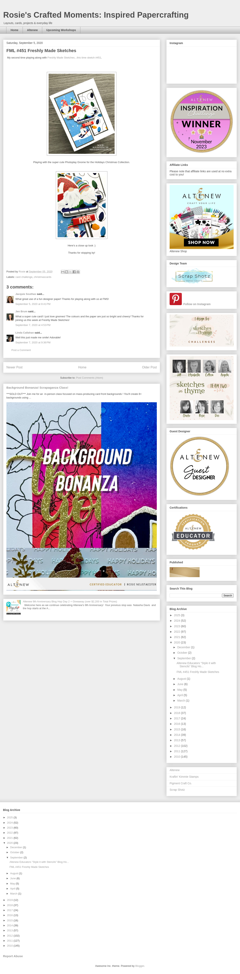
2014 (177, 734)
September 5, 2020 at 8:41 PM (32, 304)
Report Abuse (13, 956)
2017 (177, 718)
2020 (177, 642)
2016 (177, 723)
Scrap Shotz (177, 789)
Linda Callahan (24, 332)
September (184, 658)
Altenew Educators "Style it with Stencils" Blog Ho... (196, 664)
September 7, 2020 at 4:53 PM (32, 325)
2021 (177, 637)
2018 (177, 713)
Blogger (139, 965)
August (182, 678)
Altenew (32, 30)
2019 (177, 707)
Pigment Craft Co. (181, 783)
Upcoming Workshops (61, 30)
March (181, 700)
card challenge (24, 276)
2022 (177, 631)
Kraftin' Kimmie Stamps (184, 776)
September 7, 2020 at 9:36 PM (32, 342)
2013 (177, 740)
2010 (177, 756)
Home (14, 30)
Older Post (149, 367)
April (180, 695)
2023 (177, 626)
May (180, 689)
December (184, 647)
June (180, 684)
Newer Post (14, 367)
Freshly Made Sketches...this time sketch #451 (74, 57)
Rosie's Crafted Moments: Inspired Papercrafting (96, 14)
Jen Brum (21, 311)
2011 (177, 751)
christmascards (42, 276)
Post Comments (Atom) (89, 377)
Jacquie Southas (25, 293)
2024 (177, 620)
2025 (177, 615)
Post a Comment (21, 350)
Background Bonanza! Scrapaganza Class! (37, 387)
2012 (177, 745)
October (182, 652)
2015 (177, 729)
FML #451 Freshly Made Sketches (198, 672)
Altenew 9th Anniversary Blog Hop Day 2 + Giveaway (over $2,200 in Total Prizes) (70, 601)
